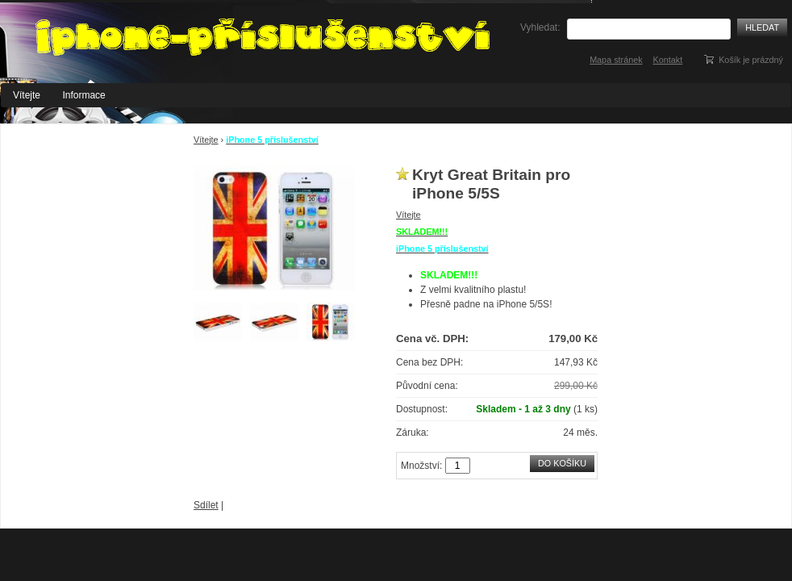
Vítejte (26, 95)
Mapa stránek (616, 60)
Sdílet (206, 505)
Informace (83, 95)
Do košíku (562, 463)
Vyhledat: (540, 27)
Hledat (762, 27)
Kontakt (668, 60)
